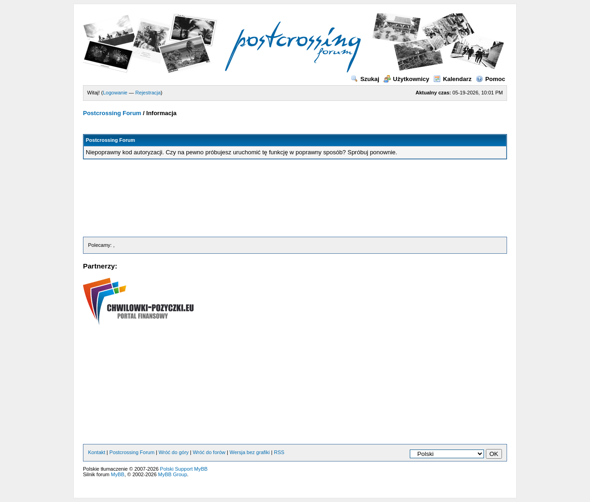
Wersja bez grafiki (250, 452)
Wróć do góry (174, 452)
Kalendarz (452, 79)
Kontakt (96, 452)
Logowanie (115, 92)
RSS (279, 452)
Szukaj (365, 79)
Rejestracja (148, 92)
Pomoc (490, 79)
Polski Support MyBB (183, 469)
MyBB (117, 474)
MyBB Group (172, 474)
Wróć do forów (209, 452)
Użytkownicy (407, 79)
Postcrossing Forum (112, 113)
